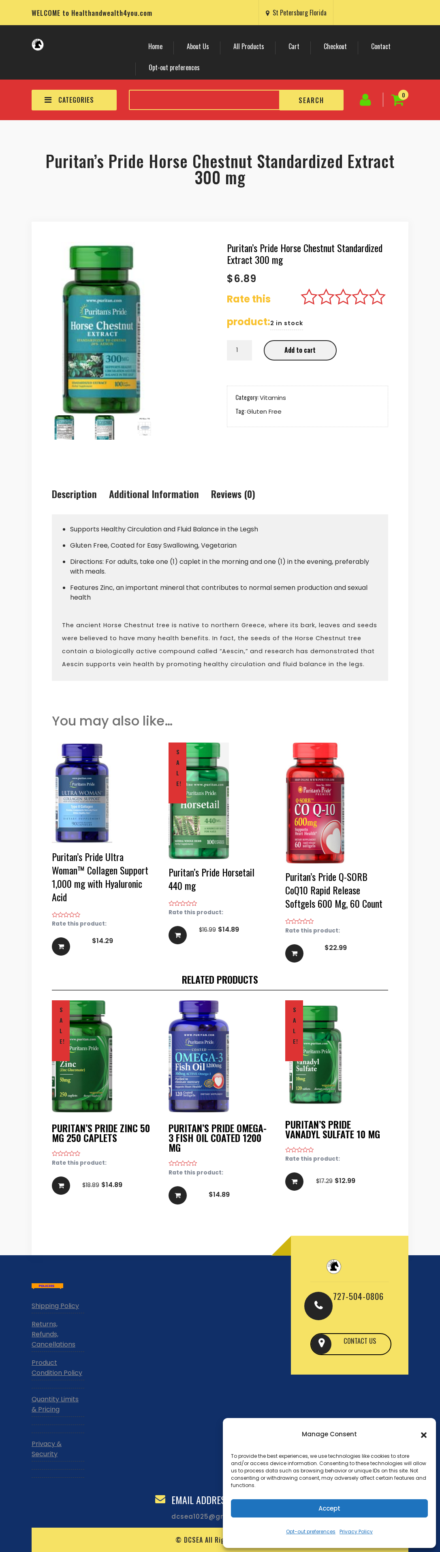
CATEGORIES (69, 100)
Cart (293, 46)
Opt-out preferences (310, 1531)
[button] (424, 1434)
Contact (381, 46)
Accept (329, 1508)
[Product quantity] (239, 350)
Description (74, 493)
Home (155, 46)
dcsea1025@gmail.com (212, 1516)
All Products (248, 46)
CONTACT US (359, 1343)
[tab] (74, 495)
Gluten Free (264, 410)
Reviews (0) (233, 493)
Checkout (335, 46)
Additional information (154, 493)
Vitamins (273, 397)
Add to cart (300, 350)
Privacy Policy (356, 1531)
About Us (198, 46)
